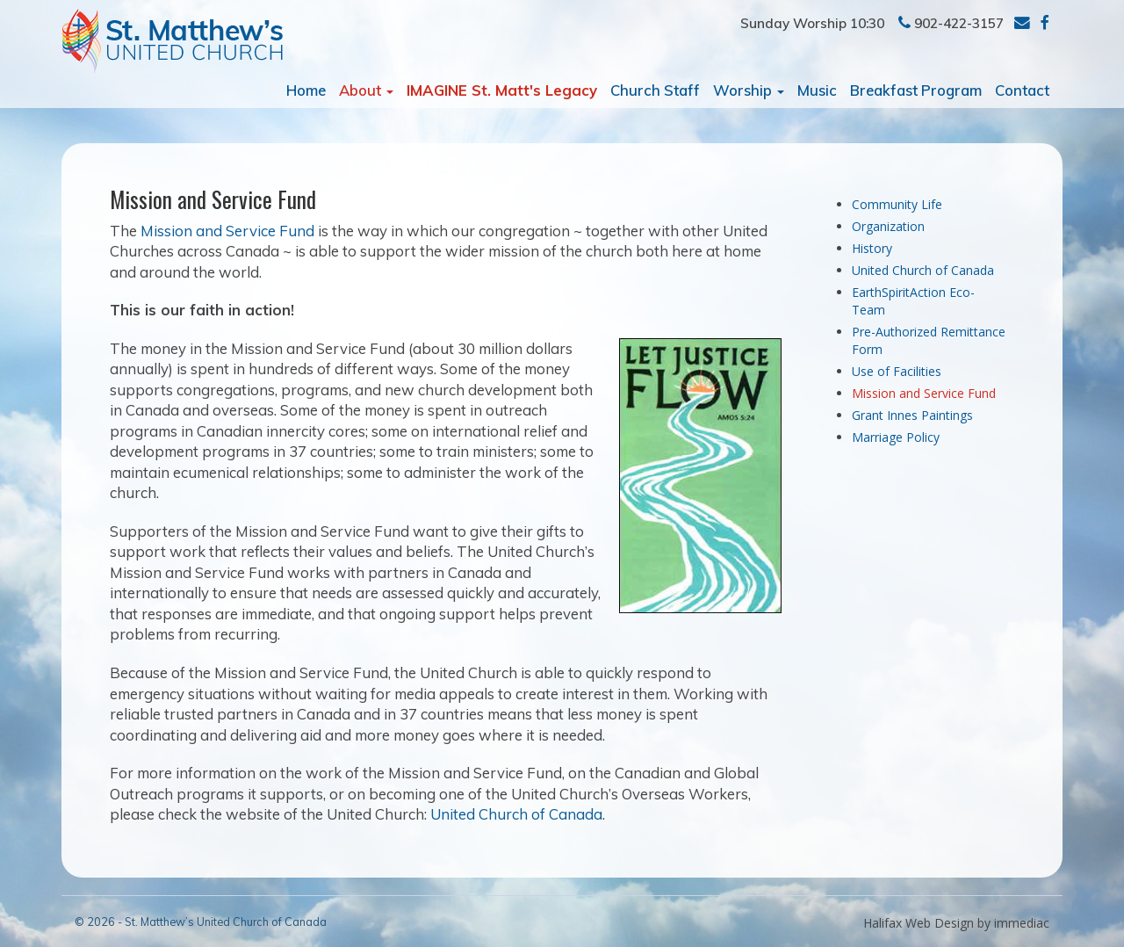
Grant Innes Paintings (912, 415)
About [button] (366, 90)
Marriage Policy (896, 437)
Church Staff (655, 90)
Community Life (897, 204)
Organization (888, 226)
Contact (1022, 90)
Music (817, 90)
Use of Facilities (896, 371)
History (872, 248)
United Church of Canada (516, 814)
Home (306, 90)
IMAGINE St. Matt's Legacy (502, 90)
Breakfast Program (916, 90)
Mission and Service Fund (227, 230)
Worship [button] (748, 90)
